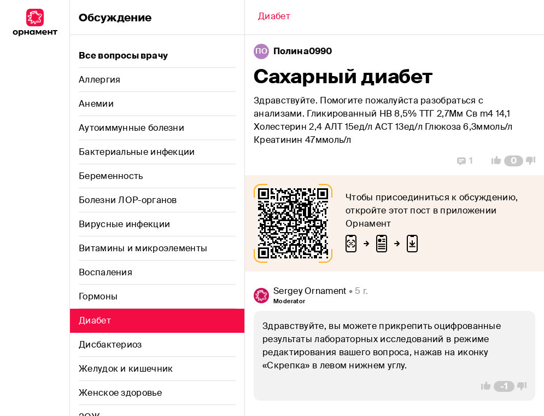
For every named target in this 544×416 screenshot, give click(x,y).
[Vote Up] (493, 161)
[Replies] (465, 161)
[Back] (274, 17)
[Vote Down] (533, 161)
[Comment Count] (513, 160)
